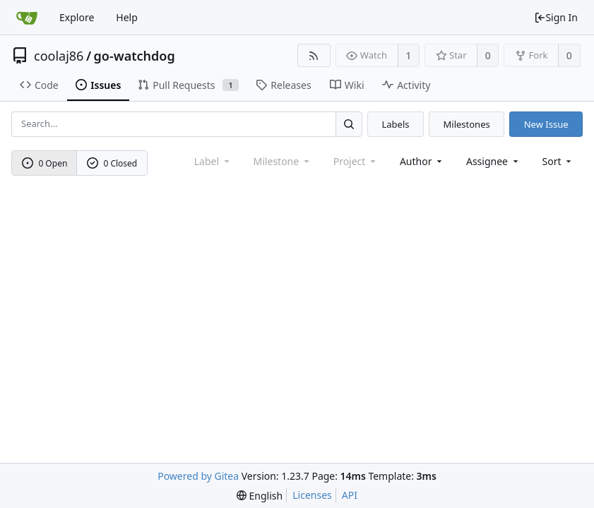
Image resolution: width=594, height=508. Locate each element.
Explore (76, 17)
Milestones (467, 124)
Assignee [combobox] (493, 161)
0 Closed (112, 163)
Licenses (312, 495)
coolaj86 (58, 56)
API (349, 495)
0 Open (45, 163)
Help (127, 17)
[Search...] (348, 123)
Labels (395, 124)
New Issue (546, 124)
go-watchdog (134, 56)
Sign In (556, 17)
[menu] (558, 161)
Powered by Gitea (198, 476)
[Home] (27, 17)
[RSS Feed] (314, 55)
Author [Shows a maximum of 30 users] (422, 161)
